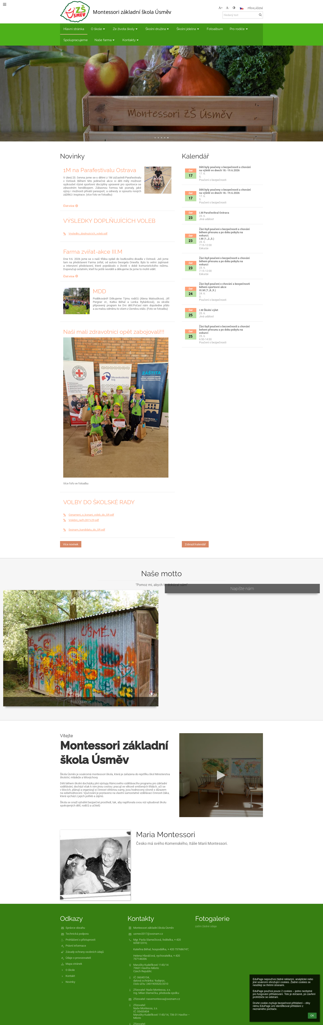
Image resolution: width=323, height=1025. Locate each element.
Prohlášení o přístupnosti (80, 939)
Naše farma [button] (105, 40)
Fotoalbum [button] (215, 29)
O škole (70, 970)
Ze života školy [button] (126, 29)
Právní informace (76, 945)
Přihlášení (255, 8)
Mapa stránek (74, 963)
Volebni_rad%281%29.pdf (81, 520)
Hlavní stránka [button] (73, 29)
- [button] (227, 7)
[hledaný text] (243, 15)
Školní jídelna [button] (188, 29)
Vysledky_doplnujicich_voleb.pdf (85, 233)
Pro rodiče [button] (239, 29)
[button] (241, 8)
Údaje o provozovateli (78, 957)
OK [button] (312, 1015)
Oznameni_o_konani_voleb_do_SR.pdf (88, 514)
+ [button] (220, 7)
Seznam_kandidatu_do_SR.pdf (84, 529)
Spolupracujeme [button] (75, 40)
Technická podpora (77, 933)
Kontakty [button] (131, 40)
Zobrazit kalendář (195, 544)
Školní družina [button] (157, 29)
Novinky (70, 981)
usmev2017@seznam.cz (148, 933)
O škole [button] (98, 29)
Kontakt (70, 975)
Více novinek (70, 544)
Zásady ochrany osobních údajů (85, 951)
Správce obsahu (75, 927)
